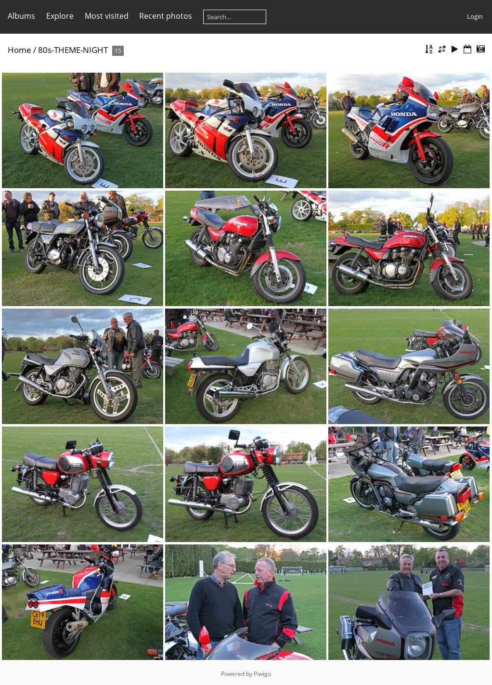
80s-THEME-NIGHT (73, 49)
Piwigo (262, 674)
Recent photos (165, 16)
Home (19, 49)
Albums (21, 16)
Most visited (107, 16)
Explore (60, 16)
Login (475, 16)
